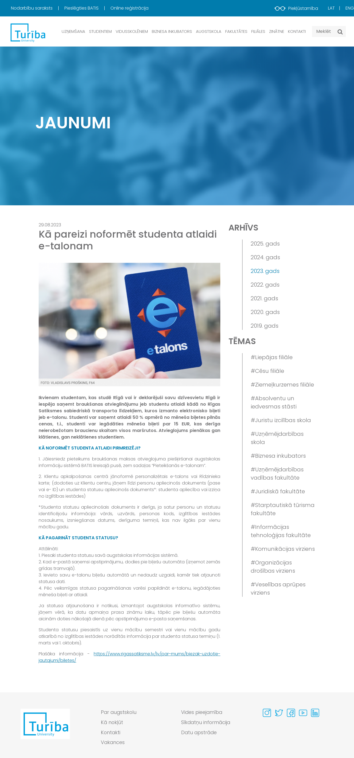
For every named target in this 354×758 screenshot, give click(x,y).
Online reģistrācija (129, 8)
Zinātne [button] (276, 31)
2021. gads (264, 298)
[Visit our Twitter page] (279, 713)
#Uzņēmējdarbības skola (277, 438)
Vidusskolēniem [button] (132, 31)
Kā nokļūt (112, 722)
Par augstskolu (119, 712)
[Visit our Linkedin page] (315, 713)
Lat (331, 8)
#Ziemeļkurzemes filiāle (282, 384)
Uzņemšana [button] (73, 31)
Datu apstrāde (199, 732)
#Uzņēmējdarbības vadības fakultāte (277, 474)
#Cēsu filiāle (267, 371)
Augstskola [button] (208, 31)
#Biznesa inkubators (278, 456)
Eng (350, 8)
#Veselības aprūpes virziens (278, 588)
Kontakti (297, 31)
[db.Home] (27, 32)
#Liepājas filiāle (272, 357)
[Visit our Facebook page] (291, 713)
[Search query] (329, 31)
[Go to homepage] (45, 729)
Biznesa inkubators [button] (172, 31)
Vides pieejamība (202, 712)
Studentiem (100, 31)
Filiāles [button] (258, 31)
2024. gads (265, 257)
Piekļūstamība (296, 8)
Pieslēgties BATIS (82, 8)
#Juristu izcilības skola (281, 420)
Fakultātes (236, 31)
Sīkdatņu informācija (206, 722)
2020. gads (265, 312)
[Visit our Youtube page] (303, 713)
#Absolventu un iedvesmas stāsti (273, 402)
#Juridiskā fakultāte (278, 491)
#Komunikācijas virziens (283, 549)
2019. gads (264, 326)
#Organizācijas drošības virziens (273, 567)
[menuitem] (37, 8)
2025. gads (265, 243)
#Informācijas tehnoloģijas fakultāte (281, 531)
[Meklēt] (340, 31)
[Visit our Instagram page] (267, 713)
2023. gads (265, 271)
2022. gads (265, 285)
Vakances (113, 742)
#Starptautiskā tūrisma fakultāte (283, 509)
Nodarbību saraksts (32, 8)
